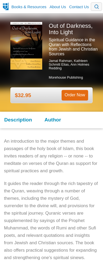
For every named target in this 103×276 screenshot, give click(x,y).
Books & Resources (28, 6)
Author (53, 120)
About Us (58, 6)
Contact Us (79, 6)
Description (18, 120)
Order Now (75, 95)
